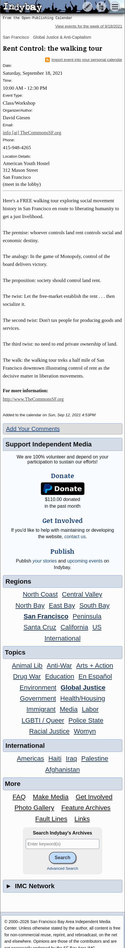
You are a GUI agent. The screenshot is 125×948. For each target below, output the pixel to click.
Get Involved (94, 797)
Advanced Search (62, 868)
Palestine (94, 758)
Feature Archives (86, 807)
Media (69, 709)
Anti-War (59, 665)
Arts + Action (94, 665)
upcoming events (85, 560)
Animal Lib (27, 665)
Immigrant (41, 709)
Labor (90, 709)
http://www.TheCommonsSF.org (33, 399)
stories (44, 560)
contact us (75, 536)
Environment (38, 687)
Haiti (54, 758)
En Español (95, 676)
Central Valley (82, 594)
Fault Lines (51, 819)
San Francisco (16, 37)
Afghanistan (62, 769)
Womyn (85, 731)
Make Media (51, 797)
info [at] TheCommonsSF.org (32, 132)
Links (82, 819)
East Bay (62, 605)
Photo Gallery (34, 807)
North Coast (40, 594)
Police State (86, 720)
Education (59, 676)
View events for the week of (88, 26)
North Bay (30, 605)
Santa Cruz (39, 627)
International (62, 638)
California (74, 627)
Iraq (71, 758)
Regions (18, 581)
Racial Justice (49, 731)
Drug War (27, 676)
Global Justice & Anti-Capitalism (62, 37)
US (97, 627)
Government (38, 698)
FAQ (19, 797)
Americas (30, 758)
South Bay (94, 605)
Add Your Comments (33, 429)
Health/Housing (82, 698)
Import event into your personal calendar (83, 59)
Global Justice (83, 687)
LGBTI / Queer (43, 720)
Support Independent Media (49, 444)
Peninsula (87, 616)
